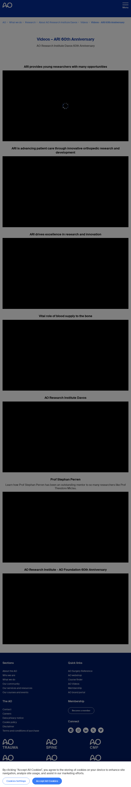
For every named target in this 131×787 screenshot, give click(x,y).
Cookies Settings (16, 781)
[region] (65, 774)
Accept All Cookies (47, 781)
